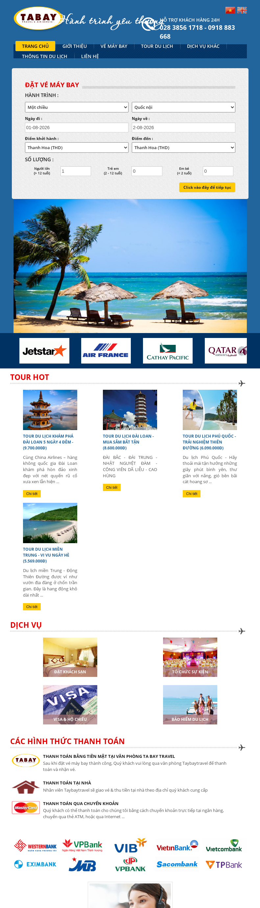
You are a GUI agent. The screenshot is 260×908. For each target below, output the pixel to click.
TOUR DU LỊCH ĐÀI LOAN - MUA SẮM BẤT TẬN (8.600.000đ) (128, 442)
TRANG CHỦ (35, 46)
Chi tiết (31, 494)
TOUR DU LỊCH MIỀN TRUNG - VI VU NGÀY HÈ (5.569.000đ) (46, 555)
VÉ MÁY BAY (114, 46)
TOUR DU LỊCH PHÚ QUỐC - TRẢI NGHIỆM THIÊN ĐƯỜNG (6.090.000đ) (209, 442)
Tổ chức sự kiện (190, 672)
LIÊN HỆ (90, 56)
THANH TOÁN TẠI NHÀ (67, 783)
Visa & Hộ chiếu (70, 719)
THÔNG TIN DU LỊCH (44, 56)
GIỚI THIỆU (74, 46)
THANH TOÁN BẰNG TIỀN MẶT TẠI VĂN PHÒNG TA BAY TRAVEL (109, 756)
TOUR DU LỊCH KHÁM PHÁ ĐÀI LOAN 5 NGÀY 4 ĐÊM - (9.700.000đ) (48, 442)
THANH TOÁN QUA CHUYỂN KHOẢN (81, 803)
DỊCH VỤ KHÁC (203, 46)
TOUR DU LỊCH (157, 46)
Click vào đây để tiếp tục (207, 187)
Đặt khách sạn (70, 672)
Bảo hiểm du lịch (190, 719)
